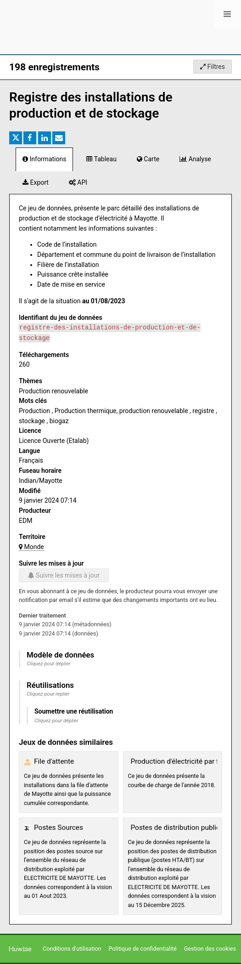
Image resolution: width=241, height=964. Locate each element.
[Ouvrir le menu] (227, 14)
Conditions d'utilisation (73, 948)
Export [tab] (35, 182)
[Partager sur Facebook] (29, 137)
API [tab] (78, 182)
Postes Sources (58, 827)
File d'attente (54, 761)
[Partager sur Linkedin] (44, 137)
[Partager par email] (58, 137)
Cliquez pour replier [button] (48, 694)
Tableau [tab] (101, 159)
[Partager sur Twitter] (15, 137)
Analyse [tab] (195, 159)
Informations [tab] (44, 159)
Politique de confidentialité (143, 948)
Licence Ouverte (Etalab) (54, 440)
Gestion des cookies (210, 948)
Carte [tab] (148, 159)
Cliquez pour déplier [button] (49, 664)
